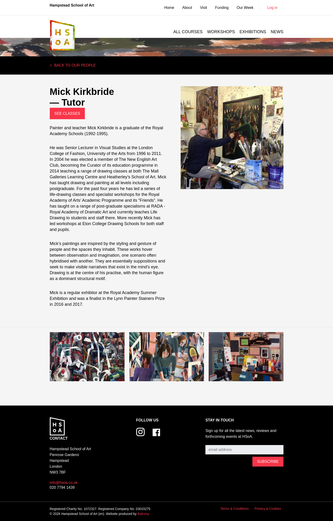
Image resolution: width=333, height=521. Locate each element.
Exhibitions (253, 31)
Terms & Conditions (234, 508)
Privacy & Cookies (267, 508)
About (187, 8)
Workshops (221, 31)
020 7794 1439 (62, 487)
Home (169, 8)
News (277, 31)
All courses (188, 31)
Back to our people (75, 65)
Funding (222, 8)
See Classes (67, 113)
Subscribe (213, 441)
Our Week (245, 8)
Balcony (143, 514)
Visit (203, 8)
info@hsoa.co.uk (64, 483)
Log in (272, 8)
